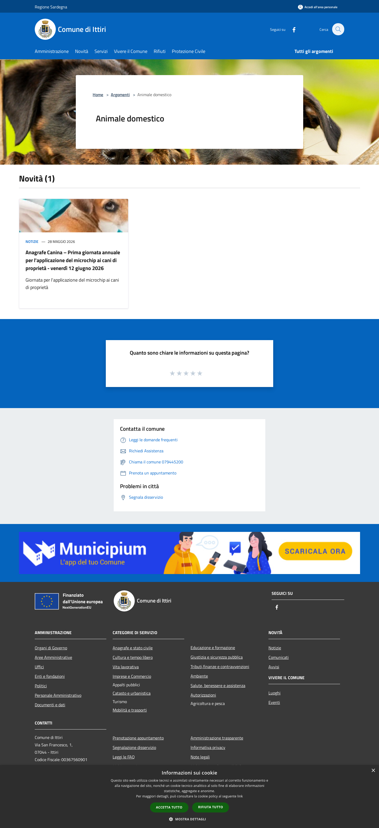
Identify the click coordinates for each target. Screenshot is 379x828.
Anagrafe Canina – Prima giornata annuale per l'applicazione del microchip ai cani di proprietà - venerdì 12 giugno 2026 (73, 260)
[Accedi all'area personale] (317, 7)
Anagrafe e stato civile (133, 648)
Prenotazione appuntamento (138, 738)
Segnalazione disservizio (134, 747)
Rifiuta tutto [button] (210, 807)
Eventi (274, 702)
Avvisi (273, 667)
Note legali (200, 757)
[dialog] (189, 796)
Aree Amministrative (53, 657)
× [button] (373, 771)
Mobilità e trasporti (130, 710)
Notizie (32, 241)
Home (98, 94)
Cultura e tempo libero (133, 657)
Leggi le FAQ (124, 757)
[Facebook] (291, 29)
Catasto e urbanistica (132, 693)
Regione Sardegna (51, 7)
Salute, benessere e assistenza (218, 685)
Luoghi (274, 693)
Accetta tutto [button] (169, 807)
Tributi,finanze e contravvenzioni (220, 666)
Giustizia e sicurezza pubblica (217, 657)
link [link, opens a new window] (240, 796)
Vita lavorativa (126, 667)
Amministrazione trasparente (217, 738)
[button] (189, 819)
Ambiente (199, 676)
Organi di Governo (51, 648)
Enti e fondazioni (50, 676)
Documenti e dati (50, 705)
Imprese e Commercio (132, 676)
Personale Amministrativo (58, 695)
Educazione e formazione (213, 647)
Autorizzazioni (203, 695)
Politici (41, 686)
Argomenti (120, 94)
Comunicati (278, 657)
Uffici (39, 667)
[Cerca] (338, 29)
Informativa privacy (208, 747)
